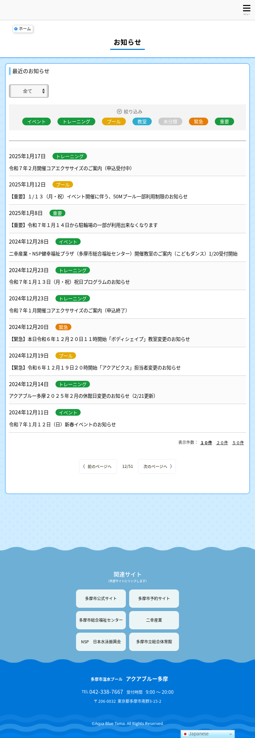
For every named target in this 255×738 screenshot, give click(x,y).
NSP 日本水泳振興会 (101, 642)
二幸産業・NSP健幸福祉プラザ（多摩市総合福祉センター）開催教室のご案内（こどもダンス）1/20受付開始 (123, 253)
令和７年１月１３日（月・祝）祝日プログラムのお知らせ (69, 281)
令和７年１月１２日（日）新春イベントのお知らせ (62, 424)
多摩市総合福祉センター (101, 620)
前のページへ (100, 467)
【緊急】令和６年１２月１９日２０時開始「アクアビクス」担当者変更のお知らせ (95, 367)
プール (114, 121)
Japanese (196, 733)
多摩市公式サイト (101, 598)
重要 (224, 121)
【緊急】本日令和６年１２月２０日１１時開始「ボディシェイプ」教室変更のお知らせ (99, 339)
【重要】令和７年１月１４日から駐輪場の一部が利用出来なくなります (83, 225)
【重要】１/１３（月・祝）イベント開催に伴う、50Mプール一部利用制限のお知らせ (98, 196)
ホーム (25, 29)
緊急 (198, 121)
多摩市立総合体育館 (154, 642)
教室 (142, 121)
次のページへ (155, 467)
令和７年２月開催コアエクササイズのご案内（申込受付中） (71, 168)
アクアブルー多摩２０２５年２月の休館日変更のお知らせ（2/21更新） (83, 395)
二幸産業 (154, 620)
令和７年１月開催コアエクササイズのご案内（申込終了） (69, 310)
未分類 (170, 121)
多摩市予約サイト (154, 598)
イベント (36, 121)
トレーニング (76, 121)
